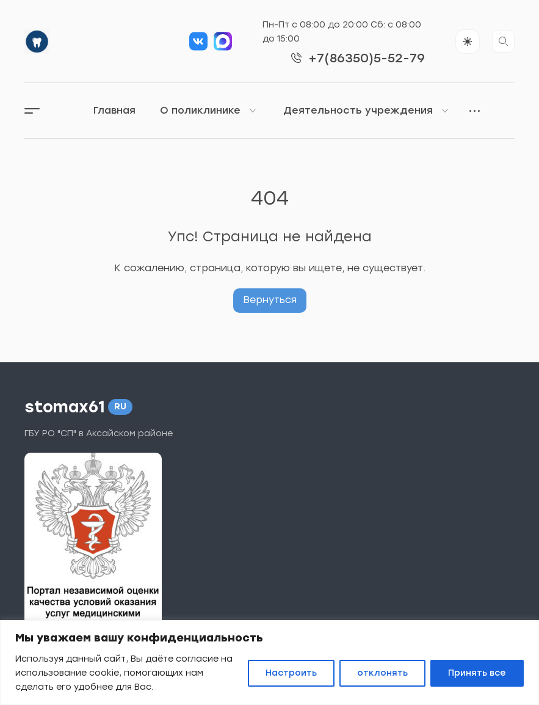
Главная (114, 110)
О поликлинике (209, 110)
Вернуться (270, 299)
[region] (269, 662)
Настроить (291, 673)
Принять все (477, 673)
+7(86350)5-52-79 (366, 58)
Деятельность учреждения (367, 110)
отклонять (382, 673)
